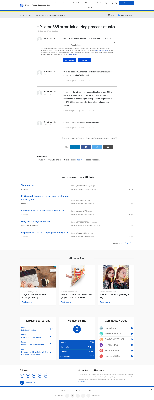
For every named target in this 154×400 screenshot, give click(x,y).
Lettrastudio (50, 38)
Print (111, 15)
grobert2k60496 (84, 189)
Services (24, 189)
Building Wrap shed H (29, 330)
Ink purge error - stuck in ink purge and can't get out (45, 232)
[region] (77, 52)
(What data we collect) (101, 50)
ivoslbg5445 (50, 72)
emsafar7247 (81, 211)
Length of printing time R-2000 (35, 221)
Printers (66, 3)
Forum (58, 2)
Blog (111, 3)
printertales (83, 203)
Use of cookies (72, 54)
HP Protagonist (89, 5)
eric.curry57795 (112, 356)
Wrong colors (27, 185)
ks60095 (80, 200)
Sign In (79, 160)
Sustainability (102, 3)
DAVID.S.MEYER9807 (83, 222)
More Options (70, 60)
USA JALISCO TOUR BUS (31, 338)
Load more (117, 243)
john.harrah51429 (113, 333)
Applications (77, 3)
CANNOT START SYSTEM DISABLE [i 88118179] (42, 210)
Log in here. (82, 381)
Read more (27, 302)
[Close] (114, 42)
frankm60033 (81, 233)
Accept (84, 60)
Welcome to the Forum (30, 226)
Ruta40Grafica (112, 350)
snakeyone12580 (82, 186)
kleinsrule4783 (111, 345)
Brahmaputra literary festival (32, 345)
